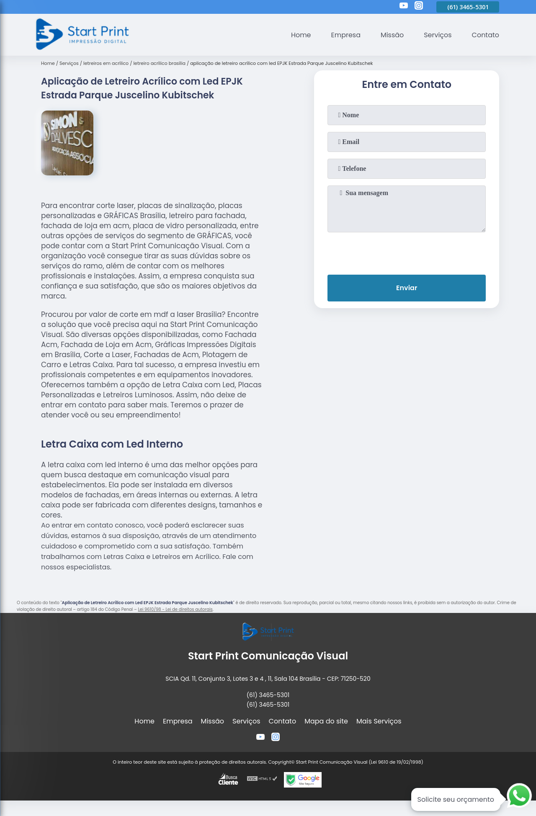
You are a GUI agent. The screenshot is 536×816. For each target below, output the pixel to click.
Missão (391, 35)
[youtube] (403, 6)
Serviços (438, 35)
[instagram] (419, 6)
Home (301, 35)
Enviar (406, 288)
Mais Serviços (379, 721)
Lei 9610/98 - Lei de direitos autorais (175, 609)
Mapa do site (326, 721)
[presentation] (406, 251)
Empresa (346, 35)
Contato (485, 35)
